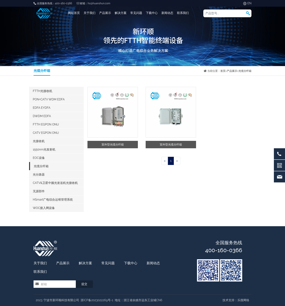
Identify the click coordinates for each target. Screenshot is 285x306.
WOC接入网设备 (44, 208)
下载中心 (152, 13)
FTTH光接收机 (42, 91)
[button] (248, 13)
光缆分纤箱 (244, 70)
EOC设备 (39, 158)
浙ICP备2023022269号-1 (97, 300)
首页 (223, 70)
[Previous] (164, 161)
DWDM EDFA (42, 116)
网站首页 (74, 13)
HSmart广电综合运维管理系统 (53, 199)
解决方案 (121, 13)
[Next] (177, 161)
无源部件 (39, 191)
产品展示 (105, 13)
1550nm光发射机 (44, 149)
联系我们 (183, 13)
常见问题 (136, 13)
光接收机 (39, 141)
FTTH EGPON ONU (46, 124)
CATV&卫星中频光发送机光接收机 (55, 183)
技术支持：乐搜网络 (236, 300)
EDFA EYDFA (41, 107)
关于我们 (89, 13)
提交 (84, 284)
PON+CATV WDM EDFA (49, 99)
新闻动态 (167, 13)
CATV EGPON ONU (46, 133)
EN (249, 3)
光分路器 (39, 174)
